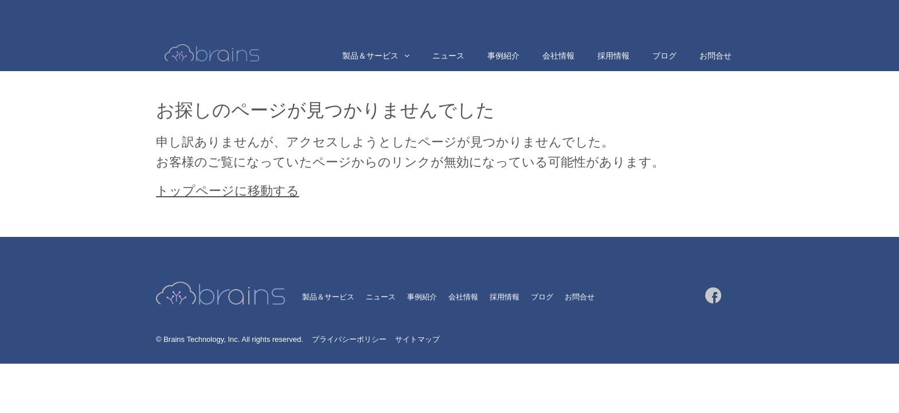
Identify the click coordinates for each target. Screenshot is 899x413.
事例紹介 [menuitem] (503, 55)
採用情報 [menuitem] (613, 55)
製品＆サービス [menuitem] (370, 56)
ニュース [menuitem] (448, 55)
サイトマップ (417, 339)
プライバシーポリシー (349, 339)
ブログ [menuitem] (664, 55)
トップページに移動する (227, 191)
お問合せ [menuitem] (715, 55)
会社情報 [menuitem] (558, 55)
